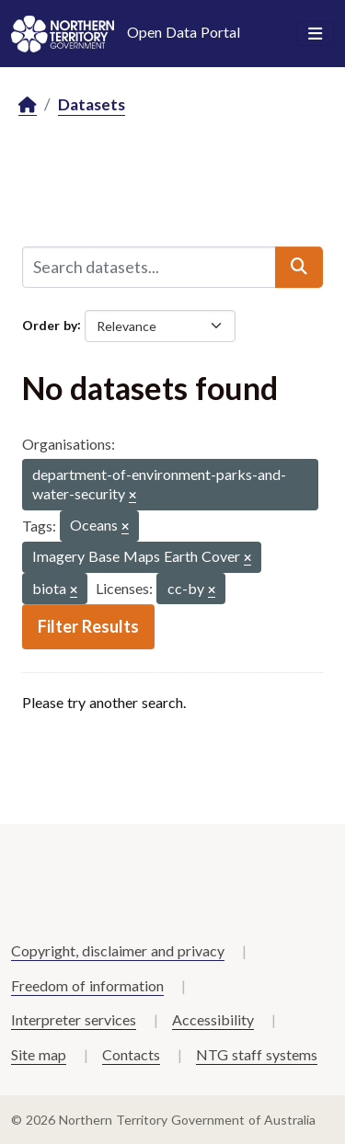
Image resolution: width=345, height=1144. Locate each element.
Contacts (131, 1054)
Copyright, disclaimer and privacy (117, 950)
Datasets (91, 104)
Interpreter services (73, 1019)
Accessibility (213, 1019)
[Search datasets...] (149, 266)
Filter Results (88, 626)
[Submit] (299, 266)
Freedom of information (87, 985)
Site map (38, 1054)
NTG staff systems (256, 1054)
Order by (49, 324)
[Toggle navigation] (315, 34)
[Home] (27, 105)
